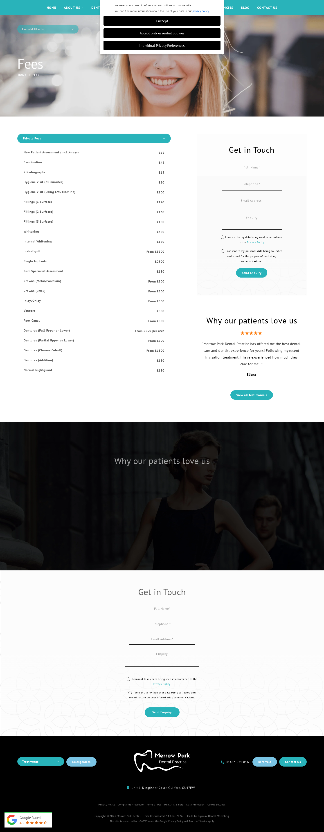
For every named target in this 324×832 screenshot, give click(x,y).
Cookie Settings (216, 812)
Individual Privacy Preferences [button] (162, 45)
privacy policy (200, 11)
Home (51, 12)
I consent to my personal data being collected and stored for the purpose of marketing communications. (253, 264)
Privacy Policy (255, 250)
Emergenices (81, 770)
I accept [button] (162, 20)
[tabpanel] (251, 367)
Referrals (264, 770)
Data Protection (195, 812)
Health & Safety (174, 812)
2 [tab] (245, 391)
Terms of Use (153, 812)
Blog (245, 12)
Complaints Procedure (131, 812)
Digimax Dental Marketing (213, 824)
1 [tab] (231, 391)
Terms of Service (198, 829)
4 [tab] (272, 391)
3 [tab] (258, 391)
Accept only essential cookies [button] (162, 33)
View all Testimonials (251, 403)
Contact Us (267, 12)
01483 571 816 (237, 770)
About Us (74, 12)
